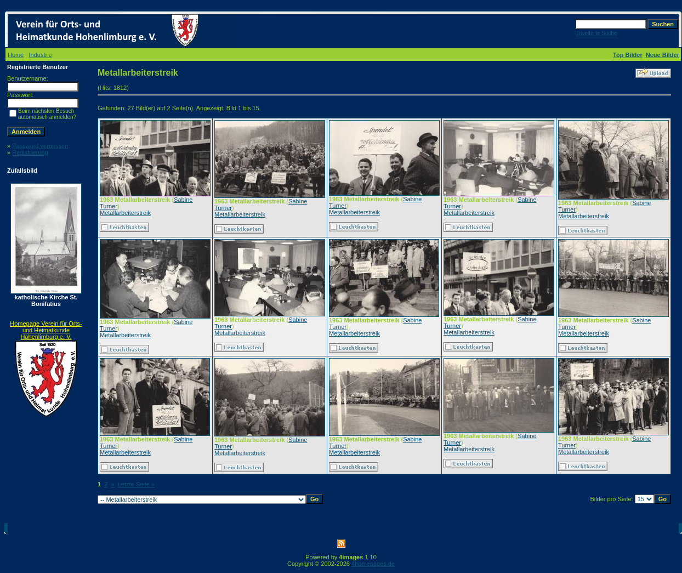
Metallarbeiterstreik (125, 212)
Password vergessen (40, 146)
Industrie (40, 55)
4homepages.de (373, 563)
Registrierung (30, 152)
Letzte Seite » (136, 484)
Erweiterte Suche (596, 33)
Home (16, 55)
